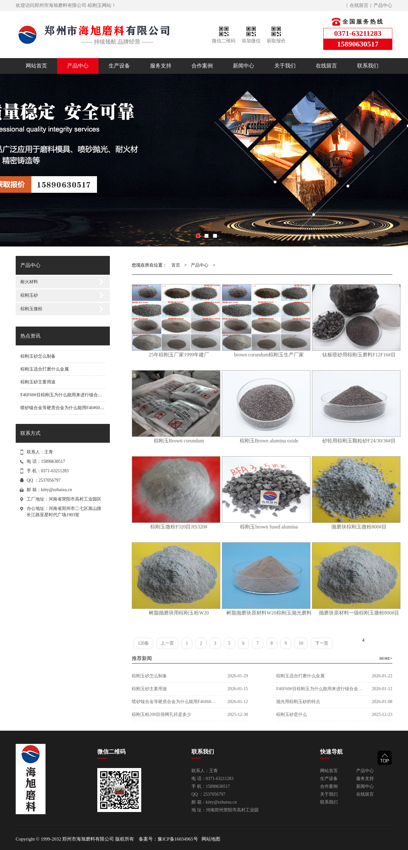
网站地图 (210, 839)
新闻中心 (243, 66)
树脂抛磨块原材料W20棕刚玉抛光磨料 (268, 612)
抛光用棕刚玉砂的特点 (298, 701)
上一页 (167, 643)
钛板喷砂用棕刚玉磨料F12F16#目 (359, 354)
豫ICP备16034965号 (178, 839)
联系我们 (367, 66)
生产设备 (119, 66)
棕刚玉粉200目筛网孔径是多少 (161, 714)
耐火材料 (29, 281)
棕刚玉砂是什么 (291, 714)
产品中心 (382, 5)
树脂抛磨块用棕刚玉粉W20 (179, 612)
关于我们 (285, 66)
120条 (143, 643)
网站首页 (36, 66)
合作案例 (202, 66)
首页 (175, 265)
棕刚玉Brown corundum (179, 440)
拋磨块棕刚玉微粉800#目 (359, 526)
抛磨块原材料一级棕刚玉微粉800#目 (359, 612)
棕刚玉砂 (29, 295)
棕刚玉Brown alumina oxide (269, 440)
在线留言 (359, 5)
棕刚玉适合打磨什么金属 (44, 369)
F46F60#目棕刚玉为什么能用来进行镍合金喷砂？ (67, 395)
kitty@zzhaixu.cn (56, 489)
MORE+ (385, 658)
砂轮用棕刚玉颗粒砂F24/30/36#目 (359, 440)
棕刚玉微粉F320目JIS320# (178, 526)
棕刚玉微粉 (31, 308)
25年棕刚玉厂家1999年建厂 (179, 354)
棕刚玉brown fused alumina (269, 526)
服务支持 (160, 66)
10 (301, 643)
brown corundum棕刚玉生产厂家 (269, 354)
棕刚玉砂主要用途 (38, 382)
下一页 (321, 643)
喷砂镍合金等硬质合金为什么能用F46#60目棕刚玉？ (71, 407)
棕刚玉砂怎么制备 (38, 356)
